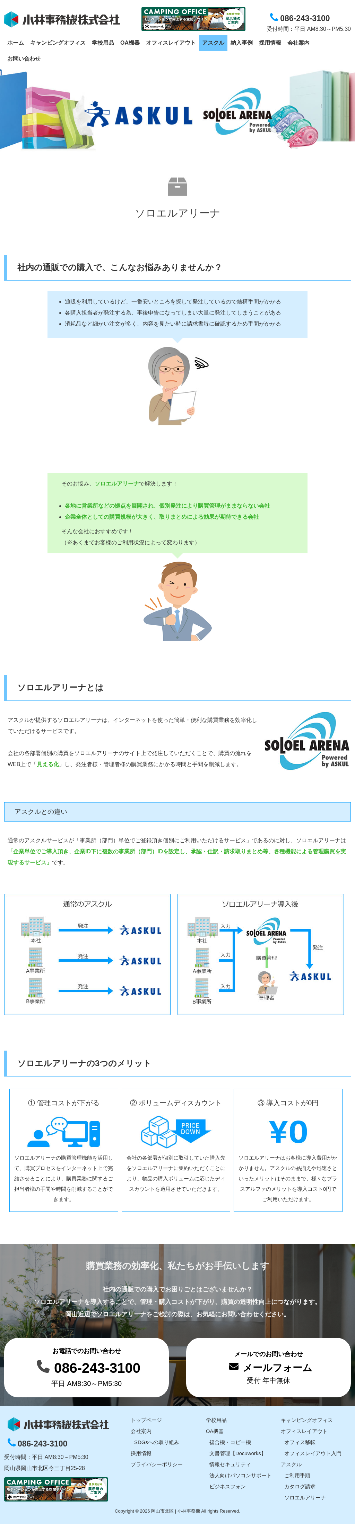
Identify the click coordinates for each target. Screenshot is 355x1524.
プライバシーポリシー (157, 1464)
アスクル (291, 1464)
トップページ (146, 1420)
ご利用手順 (297, 1475)
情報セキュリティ (230, 1464)
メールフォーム (277, 1367)
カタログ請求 (299, 1486)
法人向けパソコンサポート (240, 1475)
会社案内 (141, 1431)
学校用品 (216, 1420)
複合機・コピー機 (230, 1442)
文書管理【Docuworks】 (237, 1453)
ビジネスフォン (227, 1486)
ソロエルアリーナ (305, 1497)
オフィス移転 (299, 1442)
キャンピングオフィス (307, 1420)
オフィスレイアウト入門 (312, 1453)
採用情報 (141, 1453)
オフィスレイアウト (304, 1431)
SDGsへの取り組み (156, 1442)
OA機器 (215, 1431)
